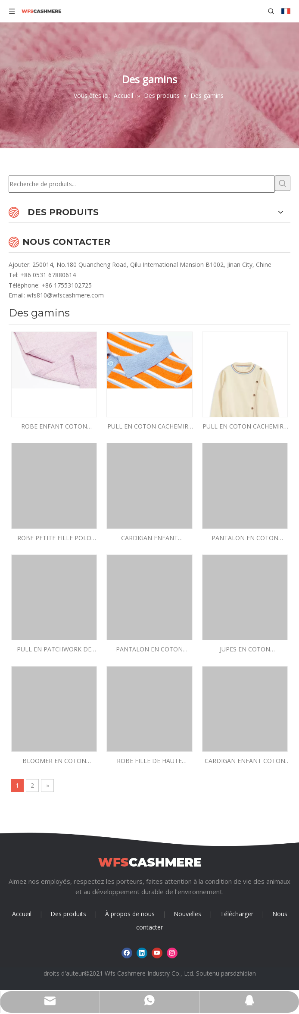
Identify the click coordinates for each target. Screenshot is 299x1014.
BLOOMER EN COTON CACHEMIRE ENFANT (54, 761)
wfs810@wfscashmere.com (65, 295)
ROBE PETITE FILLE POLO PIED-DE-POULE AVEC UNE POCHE (54, 538)
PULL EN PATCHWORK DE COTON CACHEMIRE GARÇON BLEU (54, 649)
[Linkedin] (142, 953)
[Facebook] (126, 953)
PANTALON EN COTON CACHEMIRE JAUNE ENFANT (245, 538)
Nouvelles (187, 914)
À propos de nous (130, 914)
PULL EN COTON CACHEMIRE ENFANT (149, 426)
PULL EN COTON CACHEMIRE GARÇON (244, 426)
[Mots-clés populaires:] (282, 183)
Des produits (68, 914)
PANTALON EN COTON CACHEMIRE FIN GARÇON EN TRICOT (149, 649)
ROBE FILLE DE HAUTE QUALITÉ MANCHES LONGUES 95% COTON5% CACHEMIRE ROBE (149, 761)
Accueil (21, 914)
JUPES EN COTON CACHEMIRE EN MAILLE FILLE (244, 649)
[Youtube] (157, 953)
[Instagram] (172, 953)
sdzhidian (243, 973)
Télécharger (236, 914)
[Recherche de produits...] (142, 184)
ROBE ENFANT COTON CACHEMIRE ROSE (54, 426)
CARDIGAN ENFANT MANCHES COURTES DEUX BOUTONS (149, 538)
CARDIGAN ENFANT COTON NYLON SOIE (245, 761)
